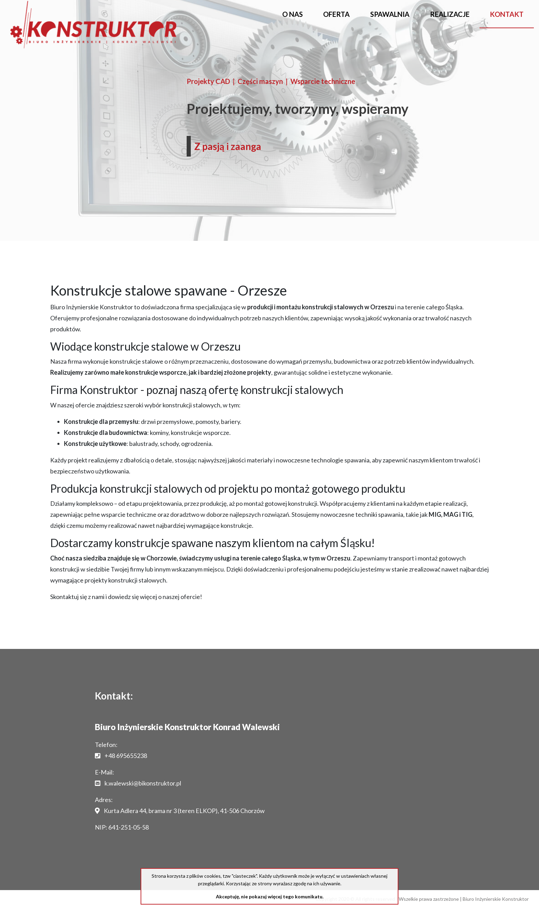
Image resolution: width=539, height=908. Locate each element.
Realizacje (450, 14)
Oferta (336, 14)
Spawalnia (389, 14)
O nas (292, 14)
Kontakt (507, 14)
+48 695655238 (125, 755)
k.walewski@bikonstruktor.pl (142, 783)
